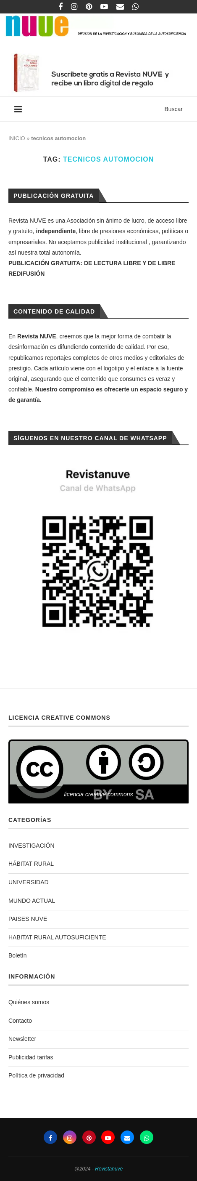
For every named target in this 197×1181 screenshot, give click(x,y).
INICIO (16, 138)
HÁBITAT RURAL (31, 863)
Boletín (17, 955)
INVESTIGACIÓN (31, 845)
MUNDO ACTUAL (31, 900)
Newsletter (22, 1038)
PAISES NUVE (27, 918)
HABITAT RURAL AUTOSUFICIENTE (57, 937)
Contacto (20, 1020)
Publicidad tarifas (30, 1057)
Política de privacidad (36, 1075)
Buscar (173, 109)
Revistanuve (109, 1169)
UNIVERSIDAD (28, 882)
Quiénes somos (28, 1002)
